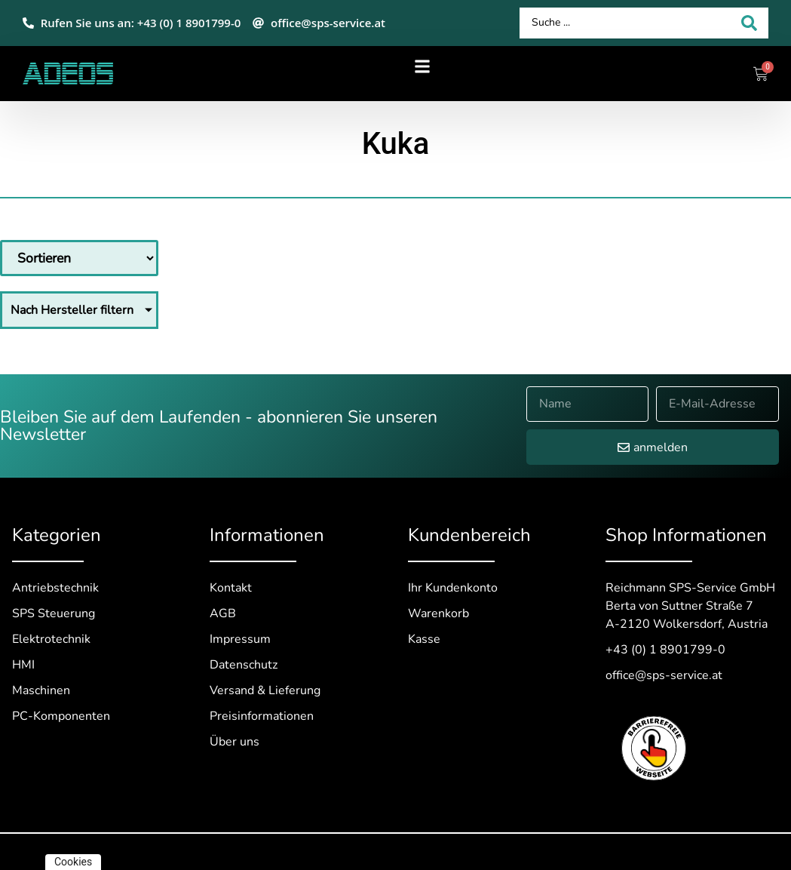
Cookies (73, 862)
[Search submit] (749, 23)
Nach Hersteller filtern (72, 310)
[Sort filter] (79, 258)
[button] (422, 66)
